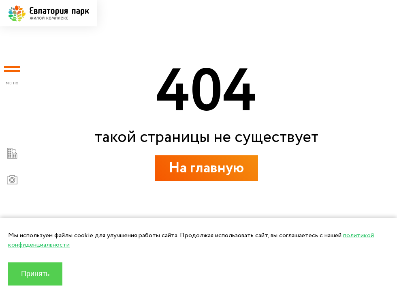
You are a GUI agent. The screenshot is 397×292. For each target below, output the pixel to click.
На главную (206, 168)
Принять (35, 274)
